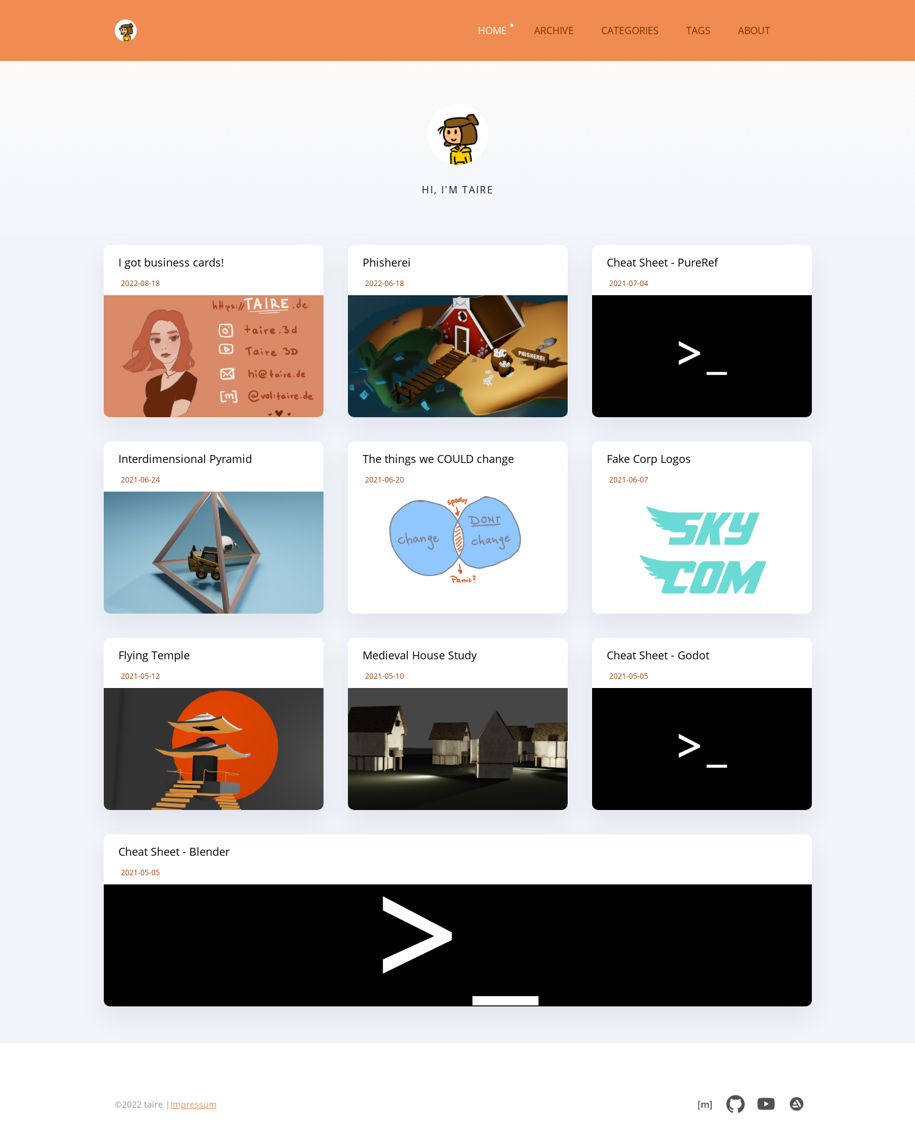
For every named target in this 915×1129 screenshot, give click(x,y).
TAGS (699, 30)
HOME (493, 30)
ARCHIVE (555, 30)
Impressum (193, 1104)
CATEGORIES (631, 30)
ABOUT (755, 30)
